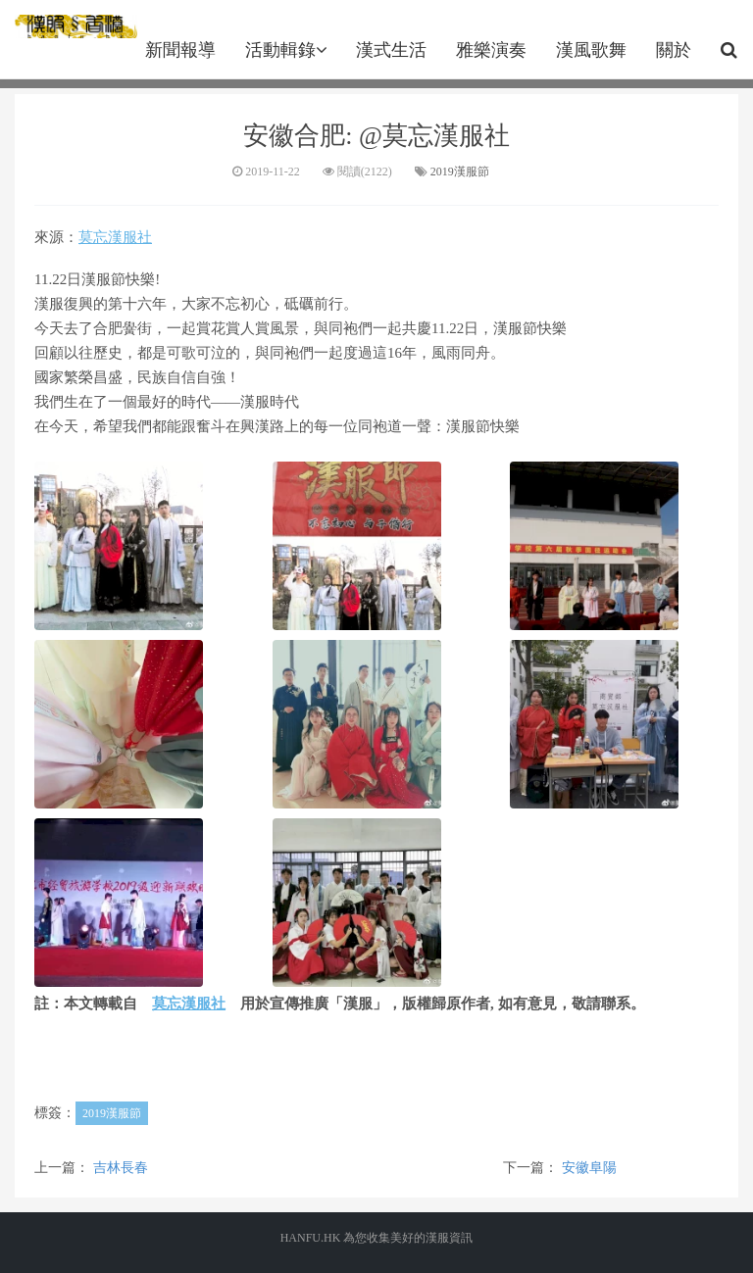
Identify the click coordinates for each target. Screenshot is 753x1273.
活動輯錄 (285, 50)
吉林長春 (120, 1167)
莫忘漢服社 (115, 237)
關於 (673, 50)
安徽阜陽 (589, 1167)
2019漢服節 (459, 171)
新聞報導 (180, 50)
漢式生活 (391, 50)
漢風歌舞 (591, 50)
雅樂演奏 (491, 50)
